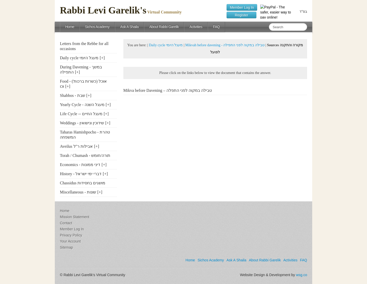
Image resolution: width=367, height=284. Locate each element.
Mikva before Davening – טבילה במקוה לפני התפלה (167, 90)
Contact (66, 223)
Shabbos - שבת (72, 95)
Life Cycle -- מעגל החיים (81, 114)
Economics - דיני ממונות (80, 164)
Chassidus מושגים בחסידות (82, 183)
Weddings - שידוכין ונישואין (82, 123)
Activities (195, 27)
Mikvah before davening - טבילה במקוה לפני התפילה (225, 45)
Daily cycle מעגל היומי (79, 58)
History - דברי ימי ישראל (80, 174)
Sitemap (66, 247)
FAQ (216, 27)
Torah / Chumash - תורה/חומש (85, 155)
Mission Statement (74, 217)
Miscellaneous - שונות (78, 192)
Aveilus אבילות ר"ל (76, 146)
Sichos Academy (97, 27)
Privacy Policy (71, 235)
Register (241, 15)
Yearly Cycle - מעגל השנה (82, 104)
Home (69, 27)
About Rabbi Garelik (164, 27)
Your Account (70, 241)
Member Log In (242, 7)
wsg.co (301, 275)
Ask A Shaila (129, 27)
